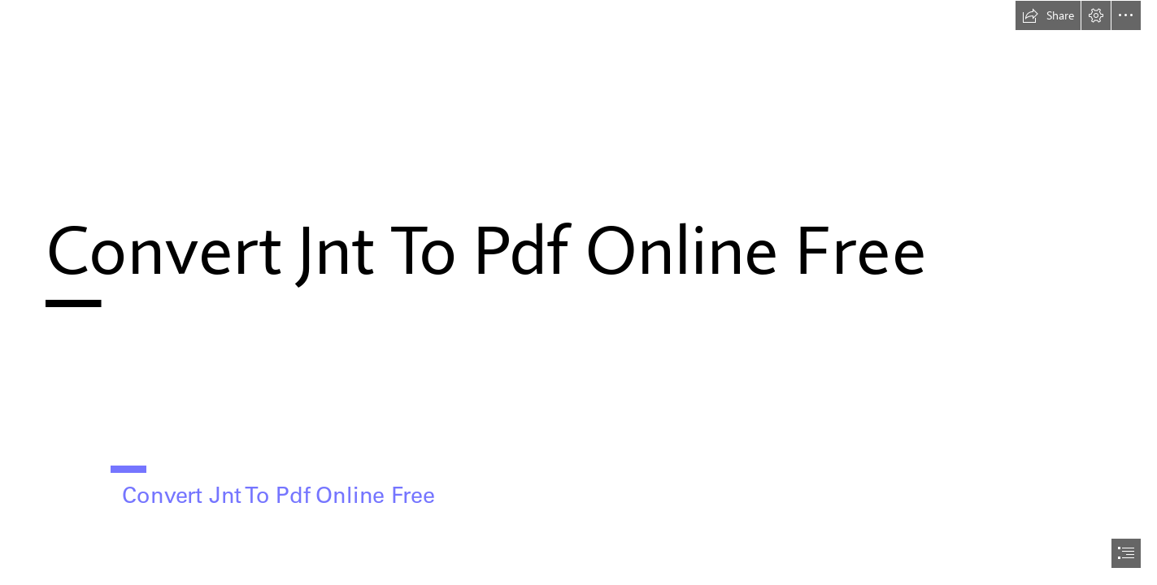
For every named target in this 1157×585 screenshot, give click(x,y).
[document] (578, 292)
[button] (1048, 15)
